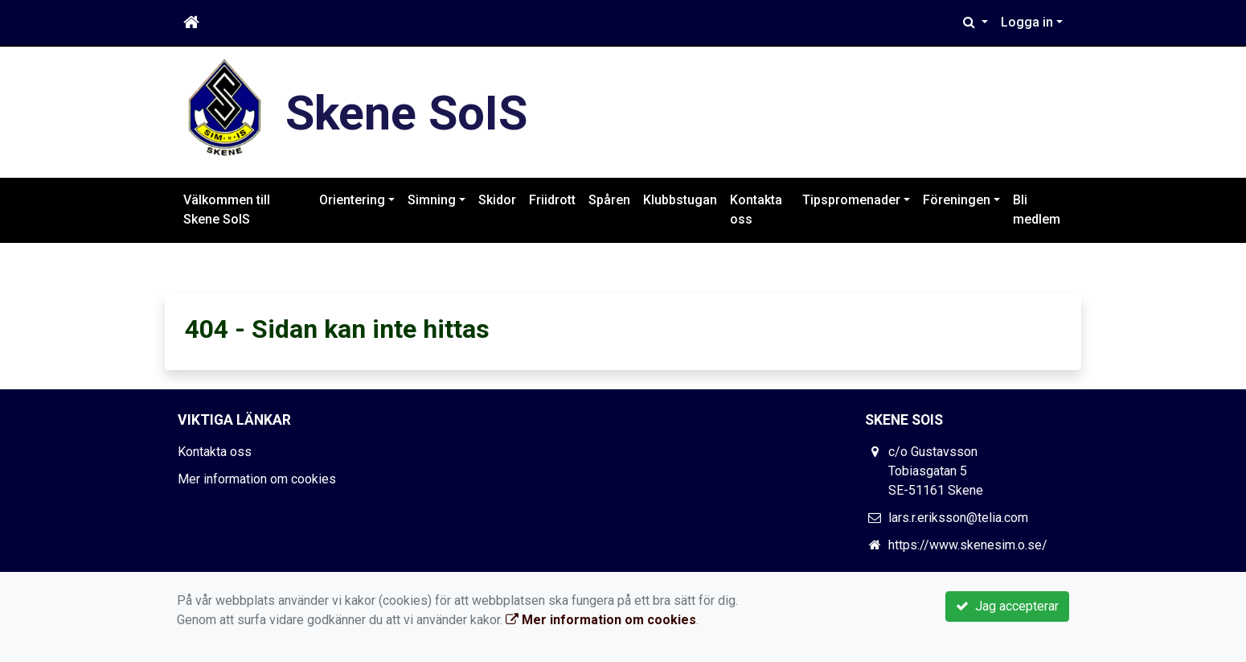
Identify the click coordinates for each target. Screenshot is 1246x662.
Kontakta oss (756, 209)
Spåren (609, 200)
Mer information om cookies (257, 479)
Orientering (352, 200)
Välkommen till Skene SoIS (226, 209)
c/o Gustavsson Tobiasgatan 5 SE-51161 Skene (935, 471)
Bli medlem (1036, 209)
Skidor (497, 200)
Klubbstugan (680, 200)
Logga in (1027, 22)
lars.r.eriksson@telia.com (958, 517)
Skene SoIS (411, 112)
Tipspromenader (851, 200)
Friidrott (552, 200)
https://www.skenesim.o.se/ (967, 545)
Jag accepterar (1007, 606)
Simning (432, 200)
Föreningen (956, 200)
